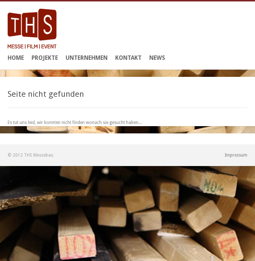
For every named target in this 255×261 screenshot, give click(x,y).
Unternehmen (87, 57)
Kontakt (128, 57)
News (157, 57)
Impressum (236, 155)
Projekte (45, 57)
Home (16, 57)
